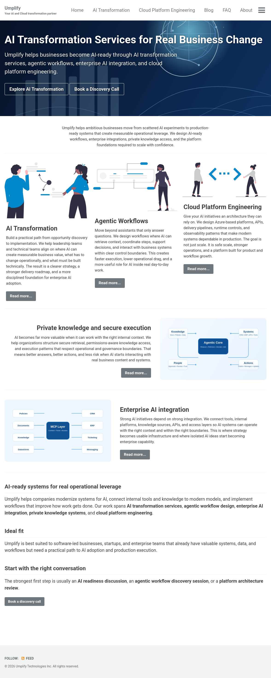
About (246, 10)
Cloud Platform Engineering (167, 10)
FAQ (226, 10)
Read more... (21, 312)
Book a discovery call (24, 620)
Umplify (31, 10)
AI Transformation (111, 10)
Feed (27, 659)
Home (77, 10)
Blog (208, 10)
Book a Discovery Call (96, 102)
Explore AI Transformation (36, 102)
